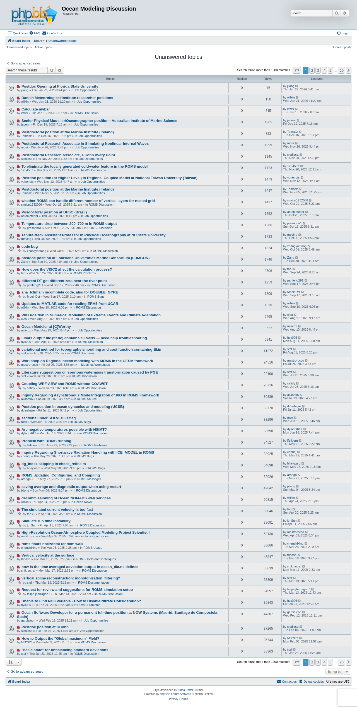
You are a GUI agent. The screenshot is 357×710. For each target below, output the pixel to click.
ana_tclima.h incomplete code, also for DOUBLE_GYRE (69, 292)
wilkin (25, 101)
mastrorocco (29, 364)
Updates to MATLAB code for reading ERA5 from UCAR (69, 304)
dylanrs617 (28, 433)
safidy (31, 388)
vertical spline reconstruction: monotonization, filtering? (70, 578)
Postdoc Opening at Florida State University (59, 86)
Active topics (43, 47)
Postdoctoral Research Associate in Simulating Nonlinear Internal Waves (85, 143)
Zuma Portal (185, 690)
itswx (24, 113)
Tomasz (26, 136)
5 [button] (330, 70)
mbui (24, 147)
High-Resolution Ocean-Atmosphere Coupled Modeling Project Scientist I (85, 532)
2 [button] (312, 70)
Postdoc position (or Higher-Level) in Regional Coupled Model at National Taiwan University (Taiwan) (109, 178)
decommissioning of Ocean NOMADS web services (66, 498)
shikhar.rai (28, 570)
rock (24, 421)
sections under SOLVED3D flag (48, 418)
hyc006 (26, 341)
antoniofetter (29, 216)
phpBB (164, 693)
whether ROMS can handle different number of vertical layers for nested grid (88, 201)
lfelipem (32, 445)
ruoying (26, 238)
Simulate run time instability (46, 521)
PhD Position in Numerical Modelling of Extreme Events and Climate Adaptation (91, 315)
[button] (297, 70)
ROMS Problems (84, 273)
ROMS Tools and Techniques (96, 559)
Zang (24, 261)
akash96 (27, 399)
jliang (24, 90)
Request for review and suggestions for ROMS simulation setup (77, 590)
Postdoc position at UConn (45, 627)
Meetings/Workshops (95, 364)
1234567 (27, 170)
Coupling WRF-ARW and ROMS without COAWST (64, 384)
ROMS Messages (89, 479)
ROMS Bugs (95, 296)
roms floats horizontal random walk (52, 544)
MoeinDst (33, 296)
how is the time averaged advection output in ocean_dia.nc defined (80, 567)
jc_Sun (32, 525)
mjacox (26, 330)
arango (26, 479)
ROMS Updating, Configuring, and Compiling (60, 475)
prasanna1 (34, 228)
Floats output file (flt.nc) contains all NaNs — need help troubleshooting (84, 338)
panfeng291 (35, 285)
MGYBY (26, 642)
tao (23, 273)
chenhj (25, 456)
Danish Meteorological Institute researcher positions (67, 98)
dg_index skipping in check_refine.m (53, 464)
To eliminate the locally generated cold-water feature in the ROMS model (84, 166)
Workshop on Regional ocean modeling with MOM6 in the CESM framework (87, 361)
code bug (29, 246)
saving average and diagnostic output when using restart (71, 487)
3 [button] (318, 70)
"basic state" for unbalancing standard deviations (64, 650)
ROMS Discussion (86, 113)
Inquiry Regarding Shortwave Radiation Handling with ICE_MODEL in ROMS (87, 452)
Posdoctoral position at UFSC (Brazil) (54, 212)
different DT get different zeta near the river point (64, 281)
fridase (25, 559)
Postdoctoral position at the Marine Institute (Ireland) (67, 132)
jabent (25, 124)
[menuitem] (34, 33)
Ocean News (83, 502)
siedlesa (26, 158)
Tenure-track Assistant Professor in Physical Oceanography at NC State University (93, 235)
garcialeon (28, 620)
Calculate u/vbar (35, 109)
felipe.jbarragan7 (38, 594)
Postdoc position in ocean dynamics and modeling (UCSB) (72, 407)
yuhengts (27, 181)
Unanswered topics (19, 47)
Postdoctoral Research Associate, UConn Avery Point (68, 155)
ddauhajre (28, 410)
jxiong (25, 490)
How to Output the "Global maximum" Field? (60, 638)
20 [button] (341, 70)
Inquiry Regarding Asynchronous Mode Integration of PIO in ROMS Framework (90, 395)
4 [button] (324, 70)
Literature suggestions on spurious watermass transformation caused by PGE (89, 372)
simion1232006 (31, 204)
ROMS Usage (92, 547)
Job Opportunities (86, 90)
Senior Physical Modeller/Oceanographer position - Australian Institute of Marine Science (99, 121)
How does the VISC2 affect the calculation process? (66, 269)
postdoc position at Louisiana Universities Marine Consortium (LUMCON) (85, 258)
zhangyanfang (36, 250)
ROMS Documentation (93, 582)
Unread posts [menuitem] (342, 47)
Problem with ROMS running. (46, 441)
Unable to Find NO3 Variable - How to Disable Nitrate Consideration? (81, 601)
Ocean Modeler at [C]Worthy (46, 326)
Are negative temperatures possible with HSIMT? (64, 429)
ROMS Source (87, 399)
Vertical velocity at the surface (47, 555)
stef (23, 353)
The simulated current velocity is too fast (57, 509)
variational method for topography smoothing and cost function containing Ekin (91, 349)
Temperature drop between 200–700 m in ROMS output (69, 224)
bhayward (33, 468)
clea (24, 319)
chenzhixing (29, 547)
